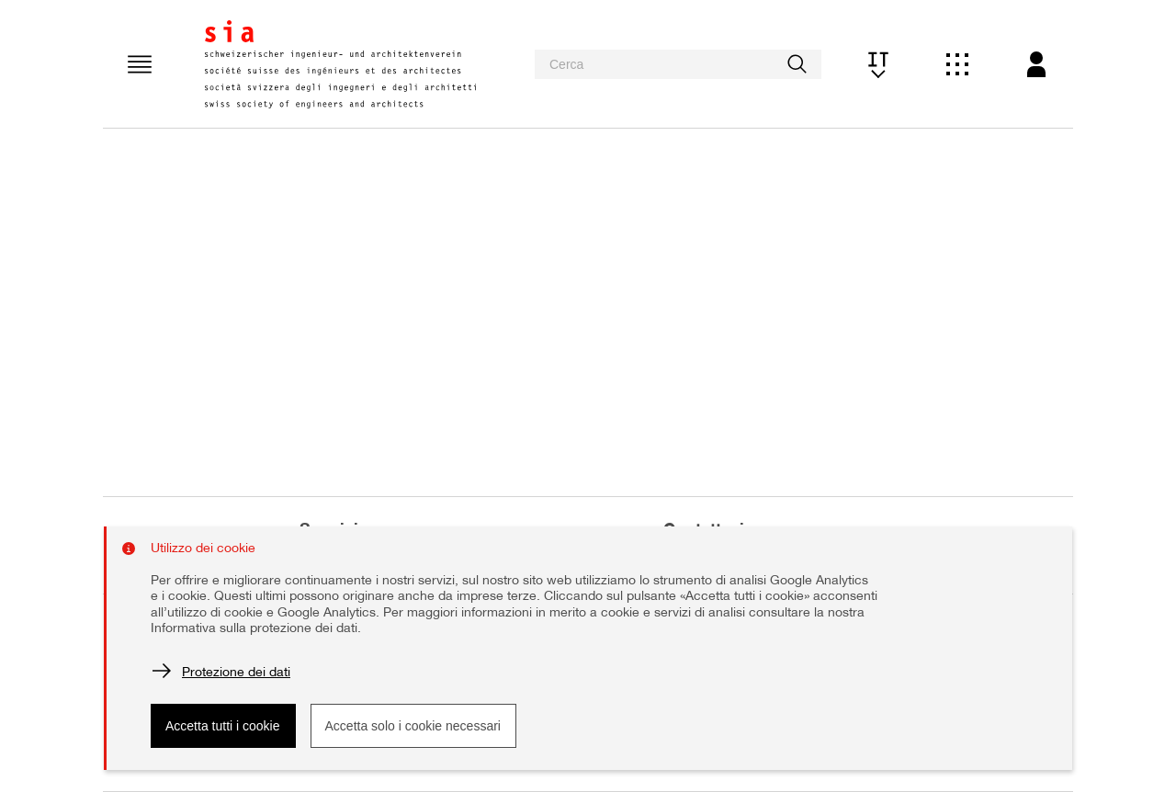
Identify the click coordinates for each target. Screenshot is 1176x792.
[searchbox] (678, 64)
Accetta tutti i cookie (222, 725)
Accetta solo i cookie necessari (413, 725)
